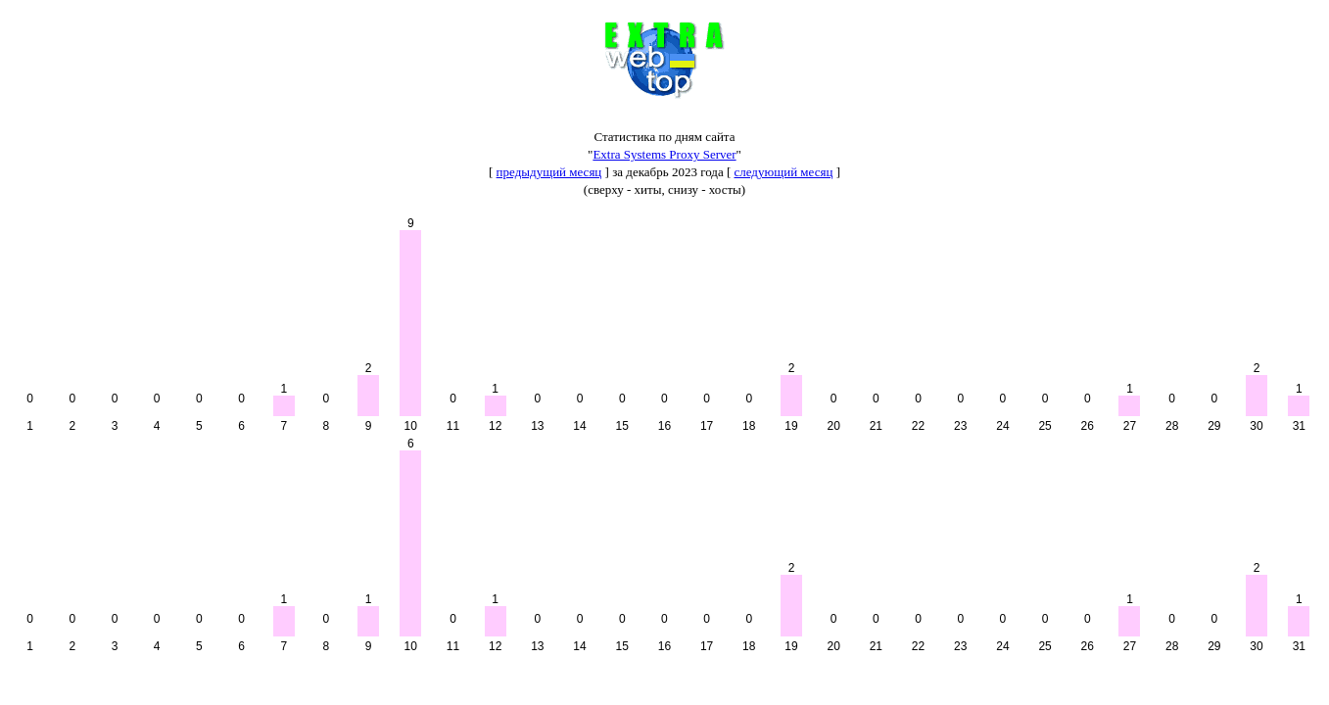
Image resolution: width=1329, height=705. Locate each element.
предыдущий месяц (549, 171)
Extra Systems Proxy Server (664, 154)
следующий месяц (784, 171)
